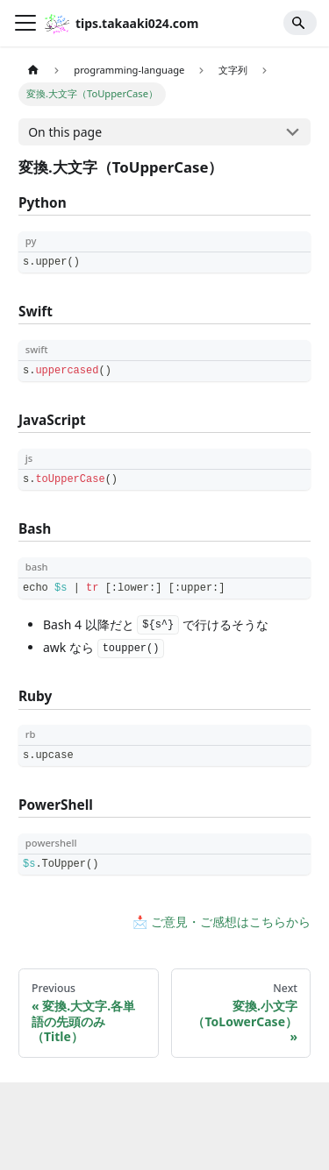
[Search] (300, 23)
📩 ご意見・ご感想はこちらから (221, 921)
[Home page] (32, 70)
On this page (65, 132)
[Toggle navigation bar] (25, 23)
